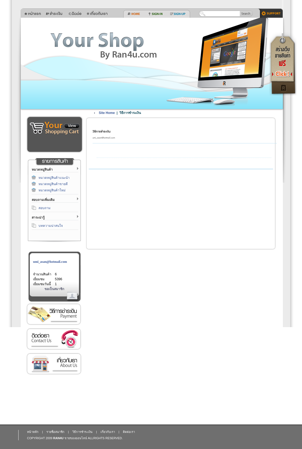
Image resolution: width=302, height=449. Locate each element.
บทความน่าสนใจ (51, 226)
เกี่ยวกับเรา (53, 364)
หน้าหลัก (33, 431)
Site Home (107, 113)
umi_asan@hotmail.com (50, 262)
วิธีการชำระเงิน (53, 314)
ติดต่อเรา (53, 339)
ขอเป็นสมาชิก (54, 289)
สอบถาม (45, 208)
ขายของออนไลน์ (75, 438)
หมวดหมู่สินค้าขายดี (53, 184)
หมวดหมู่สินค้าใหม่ (52, 190)
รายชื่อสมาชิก (55, 431)
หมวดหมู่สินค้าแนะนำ (54, 178)
